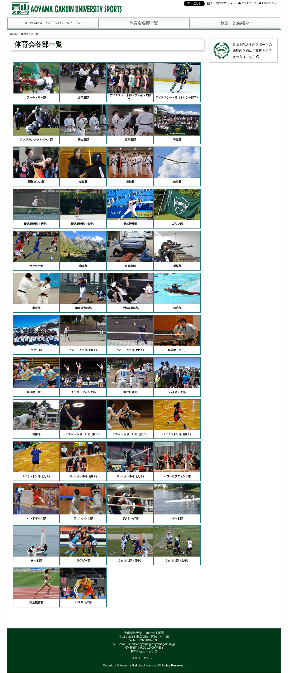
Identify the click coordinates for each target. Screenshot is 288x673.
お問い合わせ (269, 3)
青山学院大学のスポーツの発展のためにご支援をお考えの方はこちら (242, 50)
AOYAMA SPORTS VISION (53, 23)
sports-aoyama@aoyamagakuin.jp (151, 644)
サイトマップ (249, 3)
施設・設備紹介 (235, 23)
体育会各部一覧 (144, 23)
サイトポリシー (144, 658)
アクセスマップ (142, 651)
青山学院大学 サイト (221, 3)
